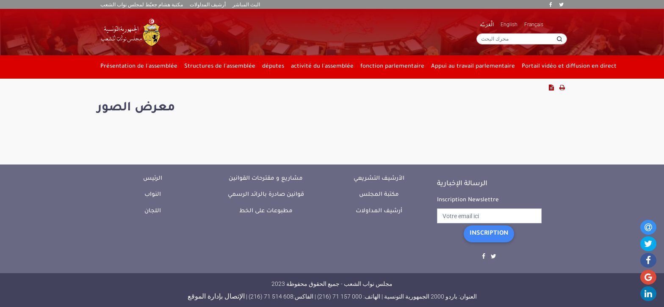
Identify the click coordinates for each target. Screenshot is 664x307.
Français (533, 24)
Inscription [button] (489, 233)
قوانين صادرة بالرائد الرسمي (266, 195)
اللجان (152, 211)
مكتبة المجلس (379, 195)
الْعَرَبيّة (487, 24)
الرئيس (152, 178)
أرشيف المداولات (208, 5)
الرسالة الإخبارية (462, 184)
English (509, 24)
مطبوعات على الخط (266, 211)
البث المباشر (246, 5)
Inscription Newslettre (468, 200)
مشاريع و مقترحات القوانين (266, 178)
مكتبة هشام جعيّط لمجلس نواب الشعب (141, 5)
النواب (152, 195)
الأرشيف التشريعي (379, 178)
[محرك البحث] (521, 38)
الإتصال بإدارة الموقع (216, 296)
